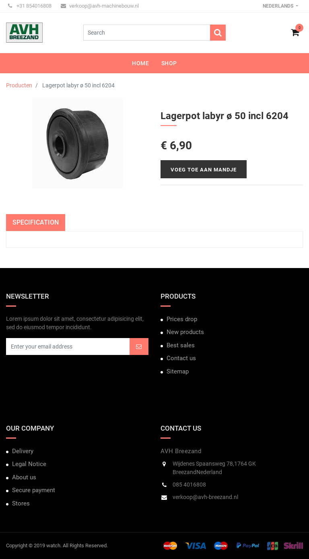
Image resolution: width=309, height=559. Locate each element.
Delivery (22, 451)
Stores (21, 503)
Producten (19, 85)
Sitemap (178, 371)
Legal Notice (29, 464)
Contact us (181, 358)
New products (185, 332)
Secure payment (33, 490)
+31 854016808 (30, 6)
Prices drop (182, 319)
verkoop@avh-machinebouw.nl (100, 6)
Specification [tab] (35, 222)
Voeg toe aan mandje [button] (204, 170)
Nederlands (279, 6)
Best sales (181, 345)
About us (24, 477)
